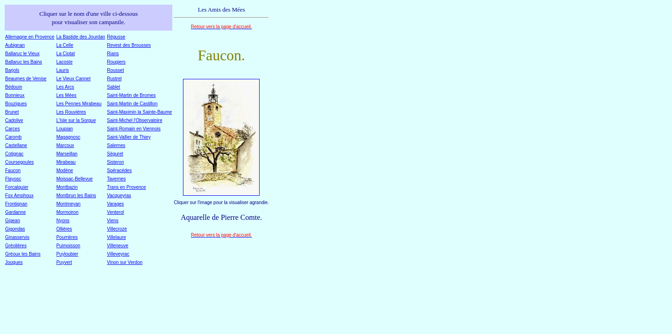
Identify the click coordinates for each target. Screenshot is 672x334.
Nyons (62, 220)
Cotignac (14, 153)
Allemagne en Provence (29, 36)
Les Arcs (65, 87)
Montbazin (67, 187)
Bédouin (13, 87)
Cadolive (14, 120)
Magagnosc (68, 137)
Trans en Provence (126, 187)
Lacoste (64, 61)
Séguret (115, 153)
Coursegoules (19, 162)
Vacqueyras (119, 195)
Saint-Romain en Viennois (133, 128)
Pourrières (67, 237)
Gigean (12, 220)
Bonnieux (15, 95)
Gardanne (15, 212)
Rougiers (116, 61)
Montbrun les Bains (76, 195)
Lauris (62, 70)
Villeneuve (117, 245)
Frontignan (16, 203)
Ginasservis (17, 237)
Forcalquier (16, 187)
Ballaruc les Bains (23, 61)
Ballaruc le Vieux (22, 53)
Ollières (64, 228)
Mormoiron (67, 212)
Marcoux (65, 145)
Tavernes (116, 178)
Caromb (13, 137)
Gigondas (15, 228)
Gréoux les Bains (22, 254)
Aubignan (15, 45)
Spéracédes (119, 170)
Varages (115, 203)
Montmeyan (68, 203)
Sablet (113, 87)
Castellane (16, 145)
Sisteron (115, 162)
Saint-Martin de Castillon (132, 103)
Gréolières (15, 245)
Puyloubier (67, 254)
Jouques (14, 262)
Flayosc (13, 178)
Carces (12, 128)
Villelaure (116, 237)
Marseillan (67, 153)
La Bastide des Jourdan (80, 36)
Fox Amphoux (19, 195)
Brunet (12, 112)
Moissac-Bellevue (74, 178)
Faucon (12, 170)
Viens (112, 220)
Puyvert (64, 262)
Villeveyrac (118, 254)
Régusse (116, 36)
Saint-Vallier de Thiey (128, 137)
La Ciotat (65, 53)
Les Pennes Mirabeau (78, 103)
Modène (64, 170)
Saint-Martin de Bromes (131, 95)
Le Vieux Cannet (73, 78)
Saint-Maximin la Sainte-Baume (139, 112)
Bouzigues (16, 103)
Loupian (64, 128)
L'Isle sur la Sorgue (76, 120)
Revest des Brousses (129, 45)
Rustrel (114, 78)
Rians (113, 53)
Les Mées (66, 95)
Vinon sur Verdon (125, 262)
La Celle (64, 45)
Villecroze (117, 228)
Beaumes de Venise (25, 78)
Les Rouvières (71, 112)
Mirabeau (66, 162)
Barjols (12, 70)
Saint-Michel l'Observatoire (134, 120)
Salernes (116, 145)
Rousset (115, 70)
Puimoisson (68, 245)
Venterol (115, 212)
